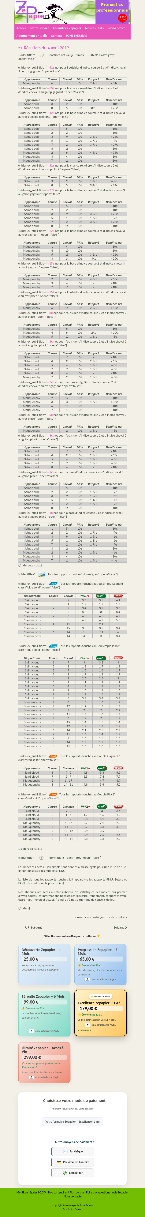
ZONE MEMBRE (76, 36)
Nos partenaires (58, 1192)
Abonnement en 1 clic (31, 36)
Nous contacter (73, 1196)
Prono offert (116, 28)
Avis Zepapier (120, 1192)
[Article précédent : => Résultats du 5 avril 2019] (33, 927)
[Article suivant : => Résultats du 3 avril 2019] (120, 927)
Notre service (39, 28)
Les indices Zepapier (67, 28)
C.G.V (42, 1192)
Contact (56, 36)
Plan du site (77, 1192)
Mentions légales (27, 1192)
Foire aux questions (98, 1192)
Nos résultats (94, 28)
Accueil (21, 28)
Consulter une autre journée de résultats (100, 917)
